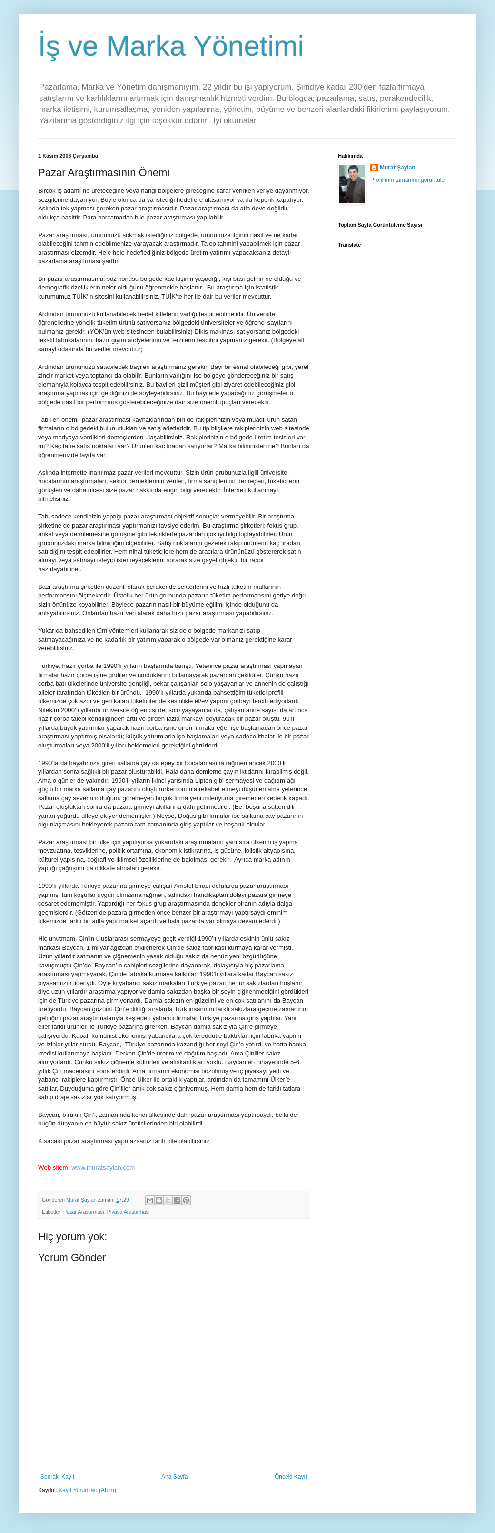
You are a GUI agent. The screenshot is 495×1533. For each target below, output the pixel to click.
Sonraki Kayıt (57, 1476)
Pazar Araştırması (83, 1211)
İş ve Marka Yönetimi (171, 46)
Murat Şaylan (398, 167)
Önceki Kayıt (291, 1476)
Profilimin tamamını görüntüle (407, 180)
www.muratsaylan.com (103, 1167)
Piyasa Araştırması (128, 1211)
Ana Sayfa (174, 1476)
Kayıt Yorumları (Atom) (87, 1490)
